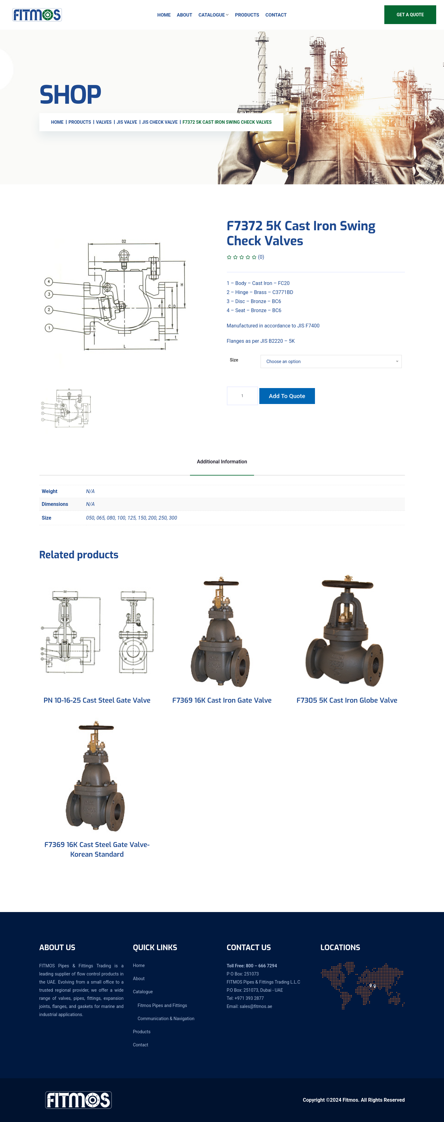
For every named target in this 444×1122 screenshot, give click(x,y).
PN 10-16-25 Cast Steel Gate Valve (97, 700)
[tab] (67, 408)
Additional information (222, 462)
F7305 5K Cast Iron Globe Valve (347, 700)
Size (234, 359)
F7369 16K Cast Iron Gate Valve (222, 700)
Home (164, 15)
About (184, 15)
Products (247, 15)
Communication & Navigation (166, 1018)
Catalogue (211, 15)
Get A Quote (410, 14)
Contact (276, 15)
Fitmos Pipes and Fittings (162, 1005)
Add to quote (287, 396)
